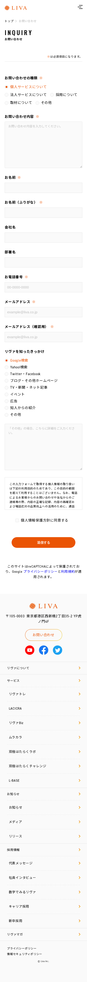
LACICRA (44, 708)
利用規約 (68, 571)
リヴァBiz (44, 723)
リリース (44, 836)
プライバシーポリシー (40, 571)
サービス (44, 681)
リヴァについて (44, 668)
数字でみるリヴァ (44, 892)
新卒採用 (44, 921)
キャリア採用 (44, 906)
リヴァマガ (44, 934)
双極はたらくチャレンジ (44, 766)
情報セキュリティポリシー (24, 954)
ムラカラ (44, 737)
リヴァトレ (44, 694)
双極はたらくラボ (44, 752)
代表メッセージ (44, 863)
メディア (44, 822)
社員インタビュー (44, 878)
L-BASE (44, 780)
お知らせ (44, 794)
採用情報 (44, 850)
